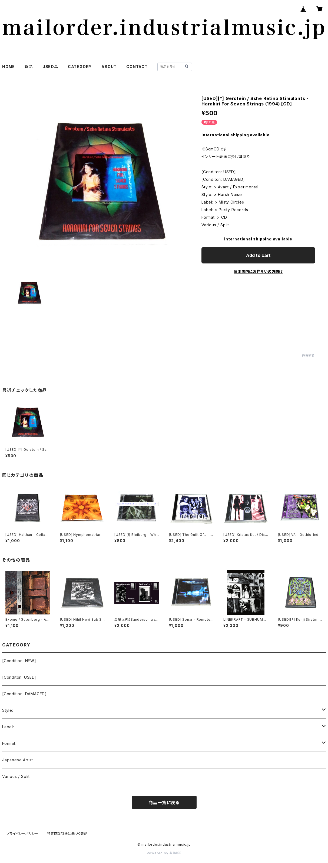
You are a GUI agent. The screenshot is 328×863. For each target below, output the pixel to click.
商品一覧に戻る (164, 802)
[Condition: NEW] (19, 660)
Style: (7, 710)
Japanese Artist (17, 760)
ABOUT (109, 66)
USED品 (50, 66)
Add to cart (258, 255)
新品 (29, 66)
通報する (308, 355)
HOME (8, 66)
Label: (8, 726)
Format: (9, 743)
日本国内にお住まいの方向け (258, 271)
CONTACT (137, 66)
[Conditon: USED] (19, 677)
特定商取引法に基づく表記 (67, 834)
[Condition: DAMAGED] (24, 693)
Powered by (164, 853)
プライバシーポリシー (22, 834)
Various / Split (16, 776)
